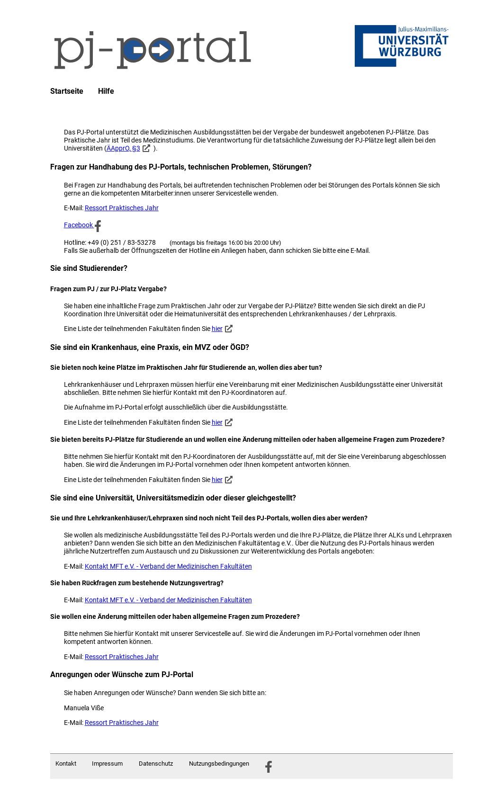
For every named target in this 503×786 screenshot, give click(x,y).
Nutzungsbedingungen (219, 763)
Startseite (66, 91)
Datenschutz (156, 763)
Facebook (83, 225)
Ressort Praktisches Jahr (122, 208)
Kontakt (65, 763)
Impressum (107, 763)
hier (217, 328)
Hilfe (106, 91)
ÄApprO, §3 (123, 148)
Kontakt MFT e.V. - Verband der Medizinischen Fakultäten (168, 566)
